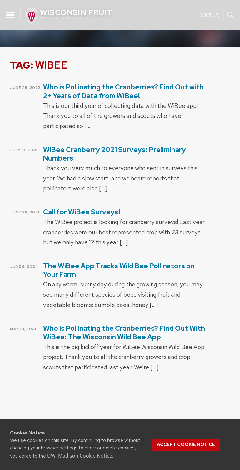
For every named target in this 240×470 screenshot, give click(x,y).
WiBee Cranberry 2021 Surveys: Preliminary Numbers (114, 154)
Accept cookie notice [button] (186, 444)
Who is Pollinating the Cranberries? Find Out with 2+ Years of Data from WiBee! (123, 91)
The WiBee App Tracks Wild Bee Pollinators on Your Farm (119, 270)
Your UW (210, 14)
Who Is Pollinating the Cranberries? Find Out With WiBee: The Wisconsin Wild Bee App (124, 332)
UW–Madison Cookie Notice (79, 455)
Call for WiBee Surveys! (81, 212)
